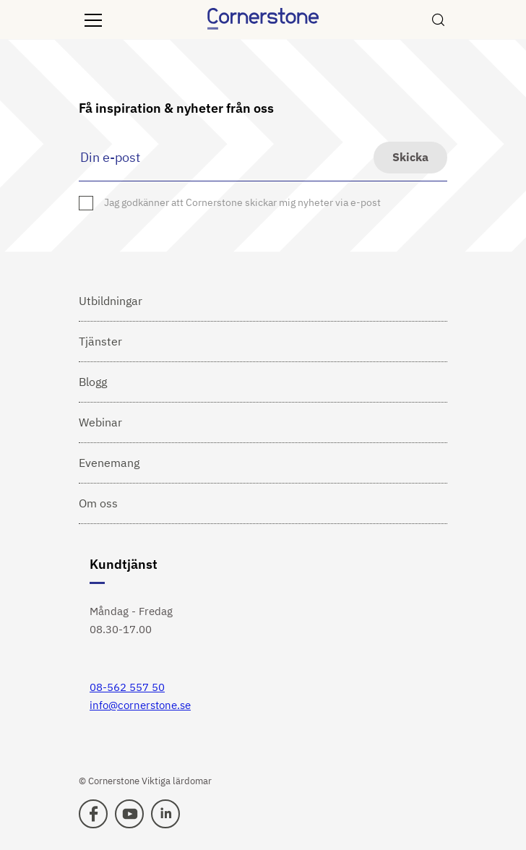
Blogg (93, 381)
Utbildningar (110, 300)
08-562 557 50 (127, 687)
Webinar (100, 422)
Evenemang (109, 462)
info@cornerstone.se (140, 705)
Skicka (410, 157)
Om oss (98, 503)
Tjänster (100, 341)
